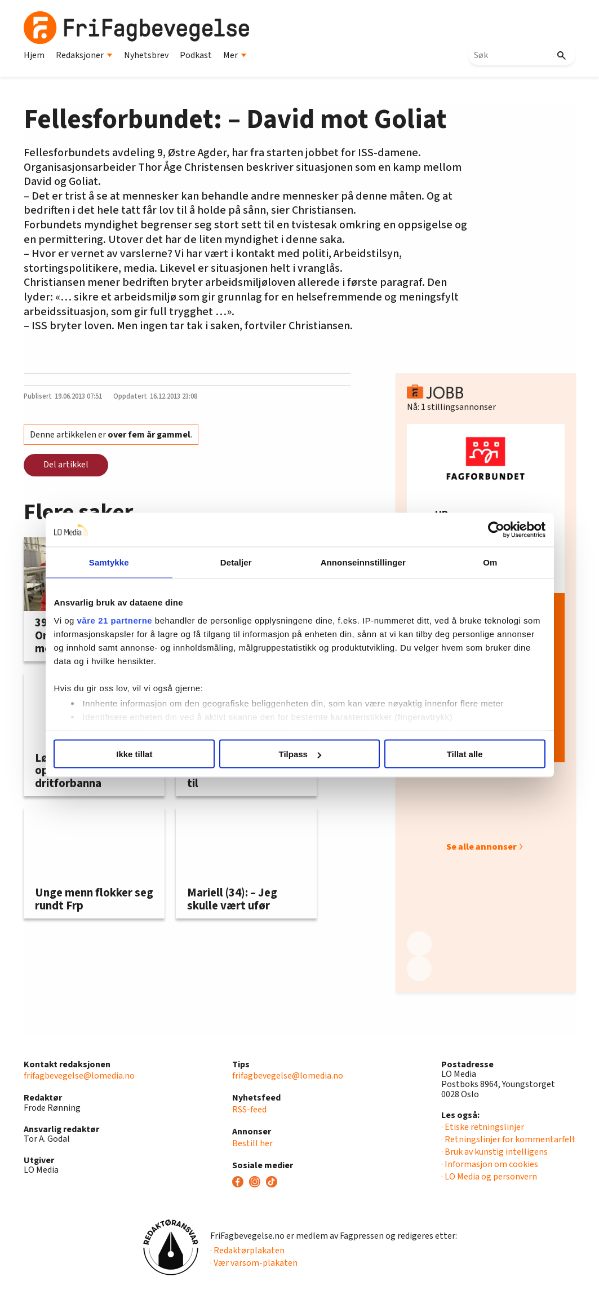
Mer (235, 55)
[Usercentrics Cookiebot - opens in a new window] (495, 530)
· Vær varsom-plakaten (254, 1263)
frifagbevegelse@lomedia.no (79, 1076)
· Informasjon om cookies (489, 1164)
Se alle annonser (481, 847)
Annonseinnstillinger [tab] (362, 562)
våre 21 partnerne (115, 620)
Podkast (196, 55)
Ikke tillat (135, 754)
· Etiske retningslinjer (482, 1127)
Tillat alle (464, 754)
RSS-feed (249, 1109)
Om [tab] (489, 562)
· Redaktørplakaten (247, 1250)
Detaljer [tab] (236, 562)
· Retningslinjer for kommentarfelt (508, 1139)
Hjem (34, 55)
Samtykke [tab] (110, 562)
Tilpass (300, 754)
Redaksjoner (84, 55)
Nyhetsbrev (146, 55)
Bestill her (252, 1143)
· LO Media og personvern (489, 1176)
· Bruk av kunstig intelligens (494, 1152)
